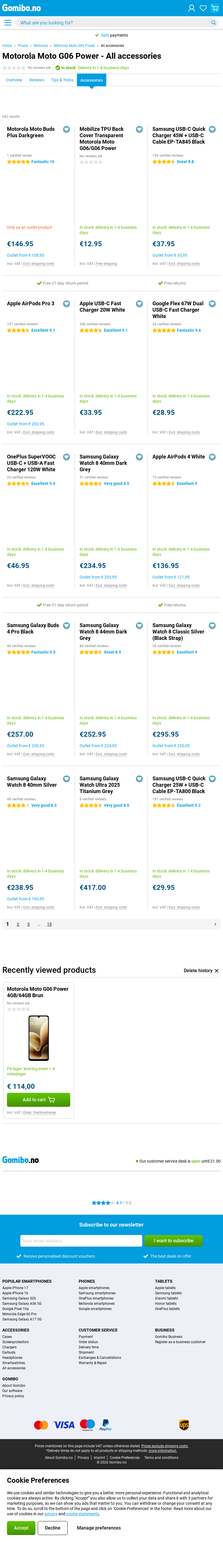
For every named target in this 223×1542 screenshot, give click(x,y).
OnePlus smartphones (96, 1298)
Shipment (86, 1352)
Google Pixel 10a (15, 1309)
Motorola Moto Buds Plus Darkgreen (31, 132)
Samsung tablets (168, 1293)
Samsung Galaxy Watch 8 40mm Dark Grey (103, 463)
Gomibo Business (168, 1337)
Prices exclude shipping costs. (164, 1446)
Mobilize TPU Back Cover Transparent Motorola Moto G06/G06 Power (102, 138)
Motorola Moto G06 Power (74, 46)
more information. (163, 1451)
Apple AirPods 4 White (178, 457)
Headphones (12, 1358)
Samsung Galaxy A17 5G (22, 1319)
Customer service (98, 1330)
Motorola (41, 46)
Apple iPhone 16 (15, 1293)
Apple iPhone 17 (15, 1288)
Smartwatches (13, 1363)
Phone (23, 46)
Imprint (99, 1458)
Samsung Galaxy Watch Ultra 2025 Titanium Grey (100, 784)
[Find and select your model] (117, 22)
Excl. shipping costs (38, 264)
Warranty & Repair (93, 1363)
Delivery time (89, 1347)
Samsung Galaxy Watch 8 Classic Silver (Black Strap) (178, 631)
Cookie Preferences (125, 1458)
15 (49, 924)
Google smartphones (95, 1309)
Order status (88, 1342)
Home (7, 46)
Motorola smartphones (97, 1304)
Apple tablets (165, 1288)
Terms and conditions (161, 1458)
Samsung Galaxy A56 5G (22, 1304)
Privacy (83, 1458)
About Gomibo (13, 1386)
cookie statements (82, 1513)
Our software (12, 1391)
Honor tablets (166, 1304)
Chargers (9, 1347)
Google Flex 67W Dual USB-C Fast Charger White (178, 309)
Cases (7, 1337)
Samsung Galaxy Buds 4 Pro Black (33, 628)
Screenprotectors (15, 1342)
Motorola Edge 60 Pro (19, 1314)
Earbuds (8, 1352)
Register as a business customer (180, 1342)
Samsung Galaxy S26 (19, 1298)
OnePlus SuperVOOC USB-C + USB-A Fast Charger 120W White (31, 463)
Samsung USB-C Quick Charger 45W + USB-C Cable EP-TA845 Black (179, 135)
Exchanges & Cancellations (100, 1358)
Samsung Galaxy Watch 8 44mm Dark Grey (103, 631)
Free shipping (106, 264)
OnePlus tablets (167, 1309)
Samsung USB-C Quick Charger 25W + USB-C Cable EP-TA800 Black (179, 784)
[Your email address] (81, 1241)
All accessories (112, 46)
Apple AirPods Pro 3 (30, 303)
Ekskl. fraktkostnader (39, 1113)
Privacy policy (13, 1396)
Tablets (163, 1281)
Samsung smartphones (97, 1293)
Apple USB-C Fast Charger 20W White (102, 306)
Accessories (15, 1330)
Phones (87, 1281)
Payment (86, 1337)
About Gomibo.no (59, 1458)
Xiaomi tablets (166, 1298)
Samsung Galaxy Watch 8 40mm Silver (32, 781)
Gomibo (10, 1379)
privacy (50, 1513)
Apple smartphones (94, 1288)
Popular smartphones (27, 1281)
